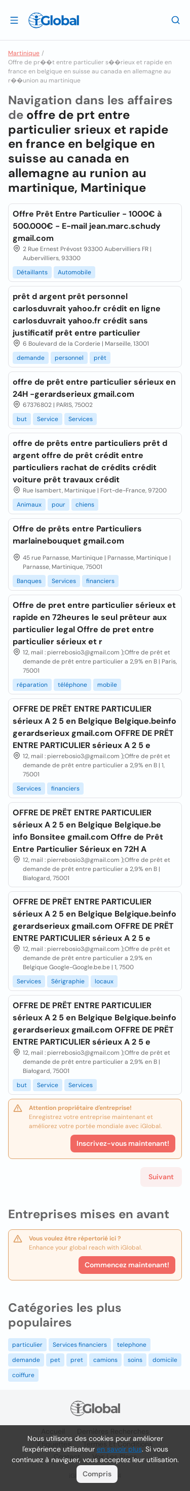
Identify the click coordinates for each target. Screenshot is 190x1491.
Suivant (161, 1176)
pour (58, 505)
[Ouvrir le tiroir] (14, 20)
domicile (165, 1360)
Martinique (24, 53)
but (22, 419)
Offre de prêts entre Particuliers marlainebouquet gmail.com (77, 534)
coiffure (23, 1375)
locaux (104, 981)
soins (135, 1360)
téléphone (72, 685)
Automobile (74, 272)
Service (47, 419)
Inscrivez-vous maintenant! (123, 1143)
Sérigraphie (68, 981)
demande (31, 358)
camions (105, 1360)
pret (76, 1360)
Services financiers (80, 1345)
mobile (107, 685)
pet (55, 1360)
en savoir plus (119, 1449)
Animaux (29, 505)
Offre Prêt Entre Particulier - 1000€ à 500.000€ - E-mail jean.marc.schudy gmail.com (87, 226)
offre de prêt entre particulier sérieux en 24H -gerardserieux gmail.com (94, 388)
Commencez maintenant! (127, 1264)
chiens (84, 505)
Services (80, 419)
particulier (27, 1345)
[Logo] (53, 20)
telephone (131, 1345)
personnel (69, 358)
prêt (100, 358)
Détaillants (32, 272)
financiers (100, 581)
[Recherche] (176, 20)
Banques (29, 581)
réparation (32, 685)
